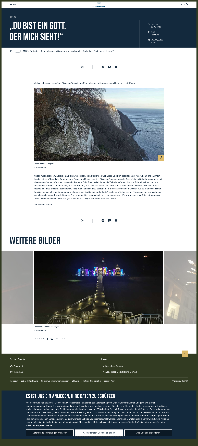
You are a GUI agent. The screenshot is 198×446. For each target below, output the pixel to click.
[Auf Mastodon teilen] (109, 77)
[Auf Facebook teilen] (103, 77)
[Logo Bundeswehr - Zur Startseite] (99, 9)
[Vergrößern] (161, 168)
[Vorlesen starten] (82, 77)
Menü (14, 9)
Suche (183, 9)
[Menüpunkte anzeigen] (18, 61)
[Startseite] (11, 61)
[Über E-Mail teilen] (116, 77)
